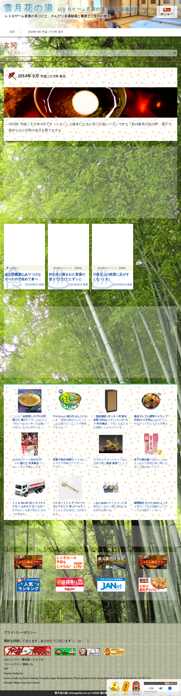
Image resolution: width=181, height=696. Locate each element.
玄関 (12, 31)
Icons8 (35, 682)
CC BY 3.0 (144, 678)
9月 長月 (14, 53)
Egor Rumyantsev (61, 678)
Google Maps (12, 682)
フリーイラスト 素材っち (18, 664)
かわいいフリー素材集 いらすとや (23, 659)
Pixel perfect (82, 678)
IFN (6, 668)
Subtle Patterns (13, 673)
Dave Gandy (30, 678)
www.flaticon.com (108, 678)
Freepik (44, 678)
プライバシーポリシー (20, 632)
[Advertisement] (90, 182)
